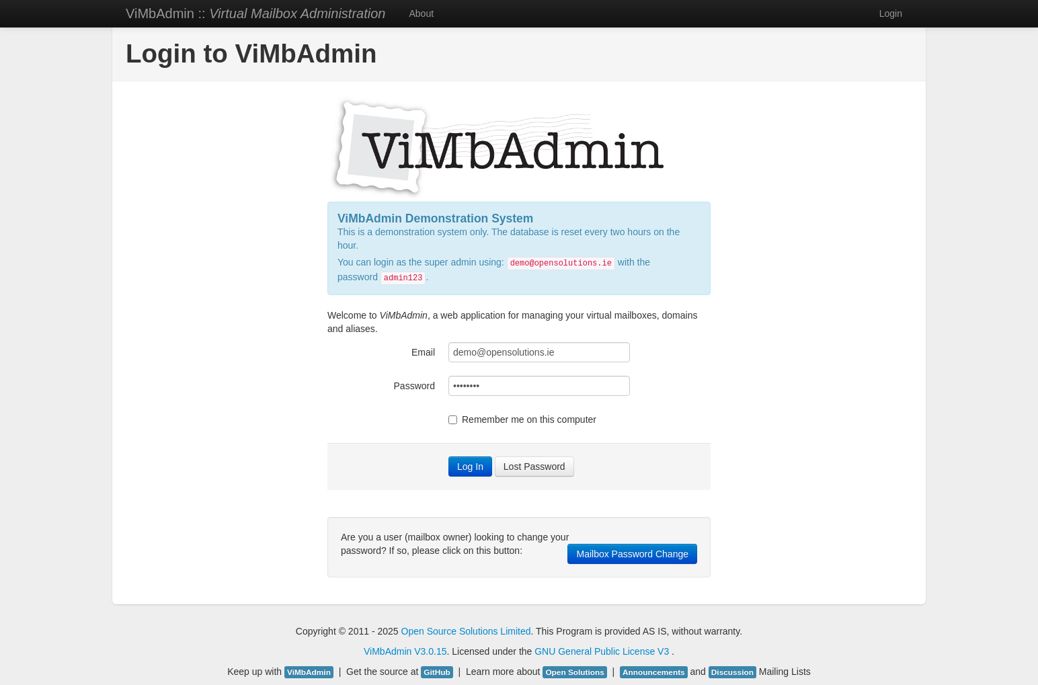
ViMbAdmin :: (255, 13)
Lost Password (534, 466)
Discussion (732, 672)
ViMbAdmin (387, 651)
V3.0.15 (430, 651)
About (421, 13)
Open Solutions (574, 672)
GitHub (437, 672)
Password (414, 385)
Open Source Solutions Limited (466, 631)
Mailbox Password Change (632, 554)
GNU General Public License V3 (603, 651)
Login (890, 13)
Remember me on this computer (522, 419)
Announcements (654, 672)
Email (423, 352)
